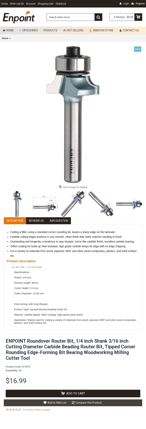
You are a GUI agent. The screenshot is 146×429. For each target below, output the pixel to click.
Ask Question (59, 220)
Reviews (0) (36, 220)
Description (15, 220)
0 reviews (28, 409)
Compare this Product (88, 402)
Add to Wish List (57, 402)
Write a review (42, 409)
